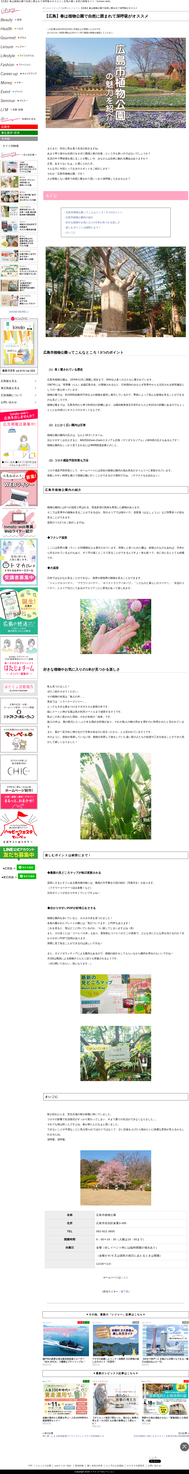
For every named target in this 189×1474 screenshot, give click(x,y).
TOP (30, 1465)
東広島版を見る (10, 388)
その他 (135, 1322)
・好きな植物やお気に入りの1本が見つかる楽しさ (91, 222)
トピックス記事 (59, 8)
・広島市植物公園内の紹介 (78, 217)
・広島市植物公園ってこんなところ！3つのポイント (93, 212)
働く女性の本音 (95, 1466)
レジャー (73, 8)
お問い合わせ (9, 402)
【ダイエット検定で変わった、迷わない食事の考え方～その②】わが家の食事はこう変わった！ (115, 1420)
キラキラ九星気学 (135, 1466)
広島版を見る (9, 381)
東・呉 (86, 1322)
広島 (80, 1322)
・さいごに (69, 232)
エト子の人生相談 (114, 1466)
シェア (153, 1457)
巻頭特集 (79, 1466)
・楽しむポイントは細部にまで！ (82, 227)
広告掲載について (11, 395)
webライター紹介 (63, 1466)
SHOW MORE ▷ (19, 311)
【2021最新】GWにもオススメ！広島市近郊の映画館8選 (161, 1436)
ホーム (46, 8)
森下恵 (124, 1291)
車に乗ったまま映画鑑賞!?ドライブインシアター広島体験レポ (73, 1436)
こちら (124, 1277)
